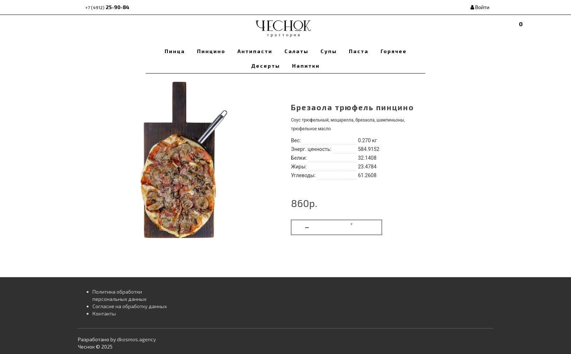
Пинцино (211, 51)
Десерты (265, 66)
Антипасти (254, 51)
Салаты (296, 51)
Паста (359, 51)
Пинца (175, 51)
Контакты (104, 313)
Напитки (306, 66)
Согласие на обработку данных (129, 306)
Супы (328, 51)
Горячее (394, 51)
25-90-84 (107, 7)
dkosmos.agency (136, 339)
